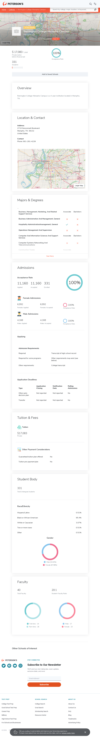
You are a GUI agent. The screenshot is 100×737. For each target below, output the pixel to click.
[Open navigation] (95, 4)
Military (4, 715)
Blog (69, 715)
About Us (71, 704)
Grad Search (39, 707)
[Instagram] (20, 666)
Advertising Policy (74, 722)
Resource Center (40, 715)
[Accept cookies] (83, 732)
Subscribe (44, 684)
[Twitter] (4, 666)
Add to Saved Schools (50, 74)
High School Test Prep (9, 719)
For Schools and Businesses (11, 722)
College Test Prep (7, 704)
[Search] (90, 4)
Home (4, 9)
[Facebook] (9, 666)
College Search (40, 704)
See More (50, 256)
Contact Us (72, 707)
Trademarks (72, 719)
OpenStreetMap (85, 14)
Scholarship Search (41, 711)
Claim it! (55, 39)
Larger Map (6, 43)
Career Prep (6, 711)
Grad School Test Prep (9, 707)
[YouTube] (15, 666)
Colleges (12, 9)
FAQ (69, 711)
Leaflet (73, 14)
